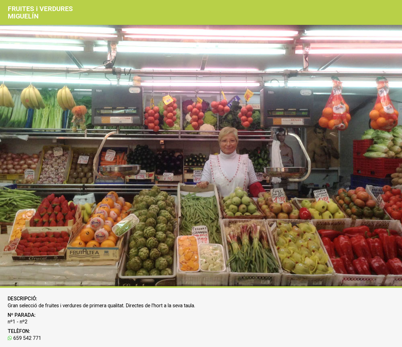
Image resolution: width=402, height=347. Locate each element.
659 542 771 (24, 338)
